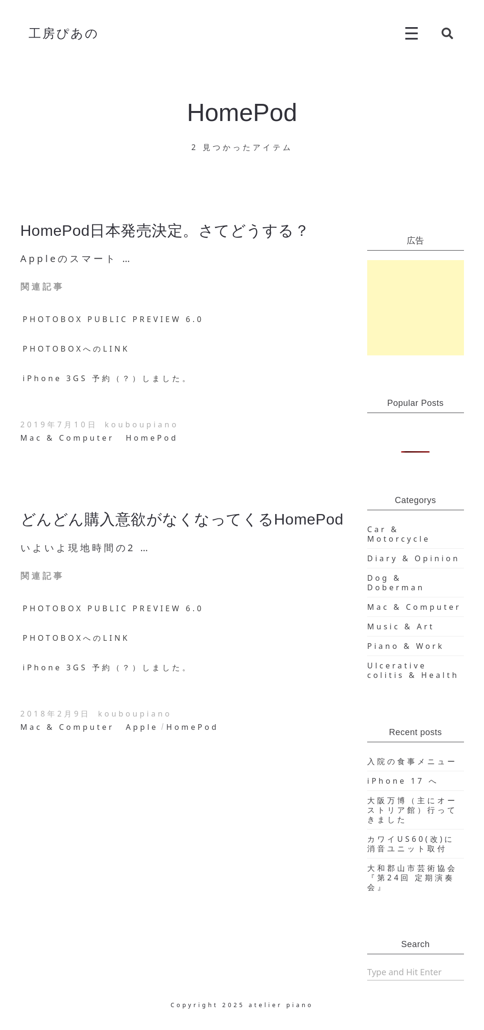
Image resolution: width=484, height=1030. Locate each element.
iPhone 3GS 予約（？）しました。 (107, 378)
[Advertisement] (415, 307)
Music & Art (401, 626)
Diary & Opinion (413, 558)
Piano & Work (405, 646)
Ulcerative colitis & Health (413, 670)
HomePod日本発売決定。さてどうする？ (165, 230)
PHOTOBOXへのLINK (76, 348)
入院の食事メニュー (412, 761)
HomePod (152, 438)
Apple (142, 727)
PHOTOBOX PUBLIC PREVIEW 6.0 (113, 319)
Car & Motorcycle (399, 534)
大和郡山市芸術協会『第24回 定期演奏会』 (412, 877)
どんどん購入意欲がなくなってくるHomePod (182, 519)
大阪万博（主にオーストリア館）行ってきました (412, 810)
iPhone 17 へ (403, 781)
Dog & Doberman (396, 582)
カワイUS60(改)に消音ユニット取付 (410, 843)
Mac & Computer (67, 438)
